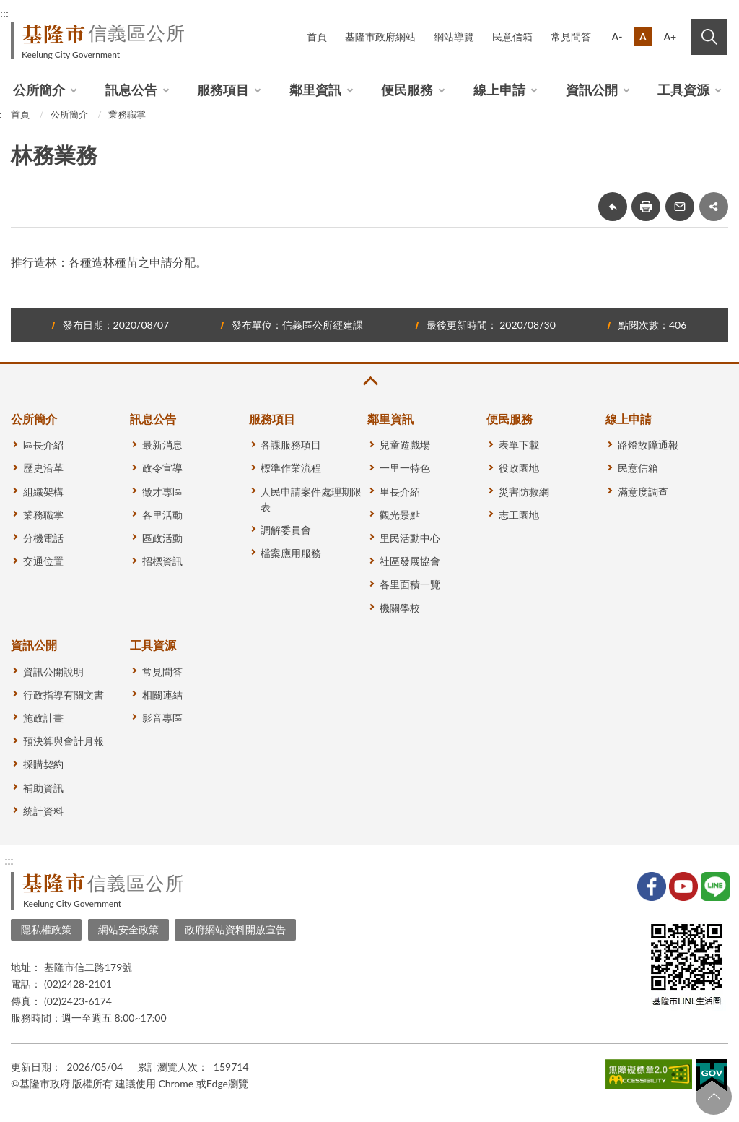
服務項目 (223, 90)
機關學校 (400, 608)
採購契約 (43, 764)
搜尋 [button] (709, 37)
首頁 (317, 36)
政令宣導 (162, 468)
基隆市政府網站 (380, 36)
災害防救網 (524, 492)
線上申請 (499, 90)
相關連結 (162, 695)
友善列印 (645, 206)
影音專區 (162, 718)
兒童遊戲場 (405, 445)
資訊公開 (592, 90)
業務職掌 (127, 114)
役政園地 (519, 468)
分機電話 (43, 538)
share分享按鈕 (713, 206)
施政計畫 (43, 718)
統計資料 (43, 811)
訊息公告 (131, 90)
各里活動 (162, 515)
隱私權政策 (46, 929)
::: (8, 860)
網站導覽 (454, 36)
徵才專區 (162, 492)
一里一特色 (405, 468)
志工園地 (519, 515)
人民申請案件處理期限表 (311, 499)
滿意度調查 (643, 492)
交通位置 (43, 561)
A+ (669, 36)
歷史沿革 (43, 468)
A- (617, 36)
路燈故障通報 (648, 445)
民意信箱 (512, 36)
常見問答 (571, 36)
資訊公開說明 (53, 671)
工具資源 (683, 90)
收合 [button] (369, 381)
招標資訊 (162, 561)
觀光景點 (400, 515)
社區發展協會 (410, 561)
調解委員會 (286, 530)
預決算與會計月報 (63, 741)
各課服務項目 (291, 445)
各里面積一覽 (410, 584)
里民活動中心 (410, 538)
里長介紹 (400, 492)
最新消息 (162, 445)
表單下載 (519, 445)
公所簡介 (39, 90)
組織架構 (43, 492)
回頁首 (714, 1097)
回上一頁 (612, 206)
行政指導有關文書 (63, 695)
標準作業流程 (291, 468)
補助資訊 (43, 788)
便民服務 (407, 90)
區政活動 (162, 538)
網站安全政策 (128, 929)
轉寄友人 (679, 206)
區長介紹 (43, 445)
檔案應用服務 (291, 553)
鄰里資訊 (315, 90)
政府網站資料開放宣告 (235, 929)
